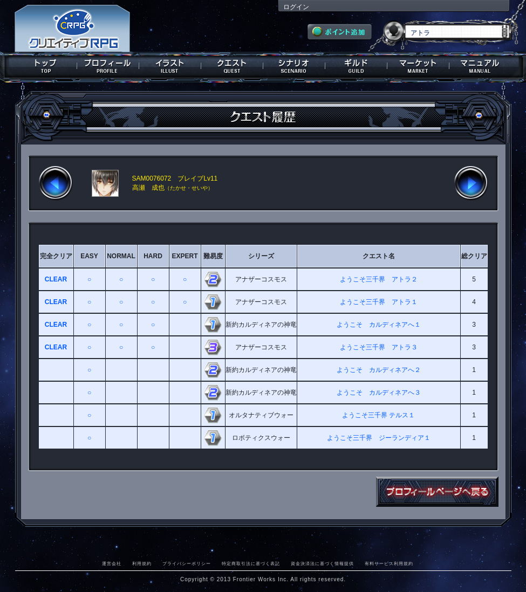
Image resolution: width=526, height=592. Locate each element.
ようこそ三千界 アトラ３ (379, 347)
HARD (153, 256)
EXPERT (184, 256)
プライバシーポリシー (186, 563)
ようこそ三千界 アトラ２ (379, 279)
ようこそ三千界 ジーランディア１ (379, 438)
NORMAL (121, 256)
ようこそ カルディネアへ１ (379, 324)
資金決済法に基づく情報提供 (322, 563)
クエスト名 (379, 256)
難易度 (213, 256)
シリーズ (261, 256)
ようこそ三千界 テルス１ (378, 415)
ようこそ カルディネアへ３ (379, 392)
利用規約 (142, 563)
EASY (89, 256)
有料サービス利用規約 (389, 563)
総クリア (474, 256)
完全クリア (56, 256)
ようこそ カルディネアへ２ (379, 370)
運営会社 (111, 563)
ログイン (296, 7)
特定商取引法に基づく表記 (251, 563)
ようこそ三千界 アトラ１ (379, 302)
